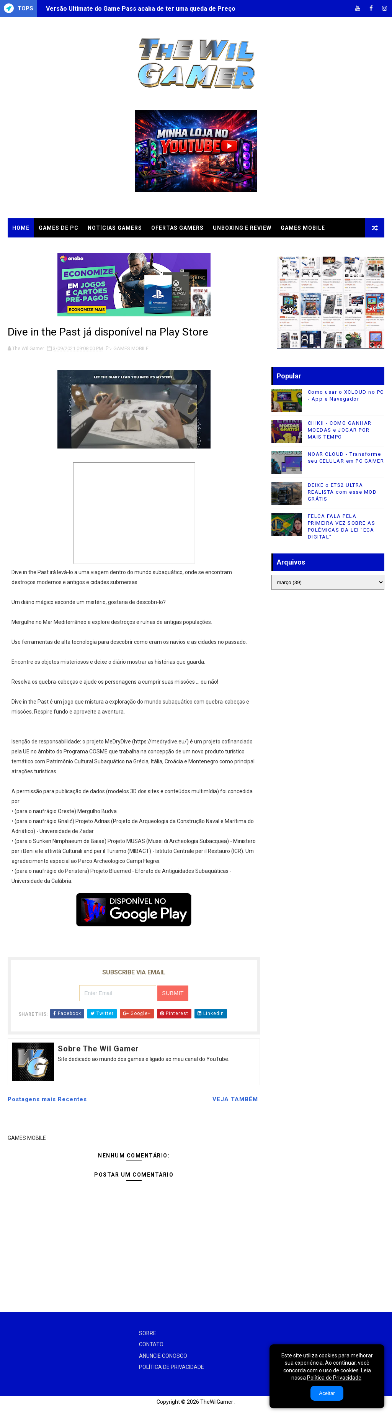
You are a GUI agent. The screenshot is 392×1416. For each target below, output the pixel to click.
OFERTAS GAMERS (177, 228)
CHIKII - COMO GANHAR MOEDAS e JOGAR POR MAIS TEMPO (340, 430)
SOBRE (147, 1333)
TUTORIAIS (80, 247)
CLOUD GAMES (33, 247)
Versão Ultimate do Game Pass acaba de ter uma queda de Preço (140, 8)
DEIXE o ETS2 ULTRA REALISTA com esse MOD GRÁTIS (342, 492)
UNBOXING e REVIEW (242, 228)
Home (20, 228)
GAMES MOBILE (303, 228)
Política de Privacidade (334, 1378)
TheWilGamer (216, 1402)
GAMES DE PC (58, 228)
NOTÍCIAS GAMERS (115, 228)
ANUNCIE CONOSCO (163, 1356)
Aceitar (327, 1393)
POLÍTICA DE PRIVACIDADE (171, 1367)
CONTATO (151, 1344)
